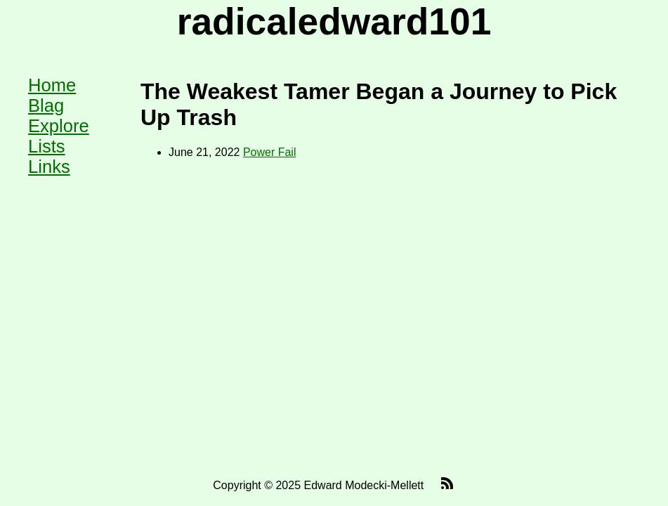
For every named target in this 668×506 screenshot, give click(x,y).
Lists (46, 146)
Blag (46, 105)
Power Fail (269, 152)
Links (49, 166)
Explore (58, 126)
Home (52, 85)
